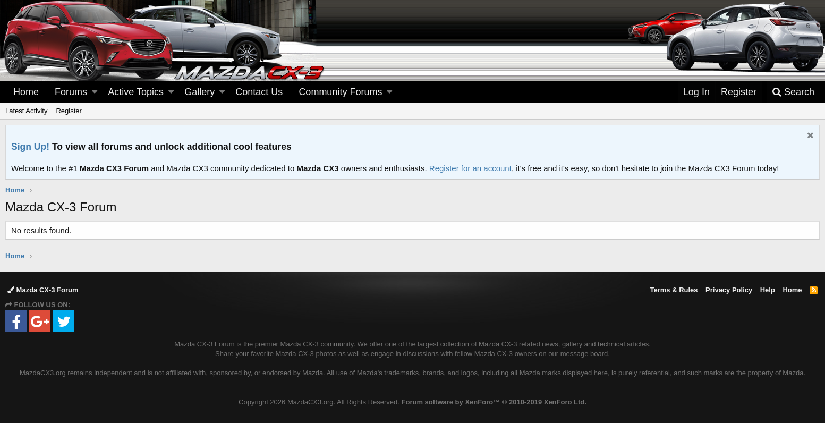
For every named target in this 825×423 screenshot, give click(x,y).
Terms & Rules (674, 290)
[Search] (793, 92)
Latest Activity (26, 111)
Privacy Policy (728, 290)
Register (68, 111)
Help (767, 290)
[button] (94, 92)
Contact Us (259, 92)
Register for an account (470, 168)
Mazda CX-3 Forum (43, 290)
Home (26, 92)
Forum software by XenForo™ (494, 402)
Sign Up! (30, 146)
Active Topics (136, 92)
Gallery (199, 92)
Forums (71, 92)
